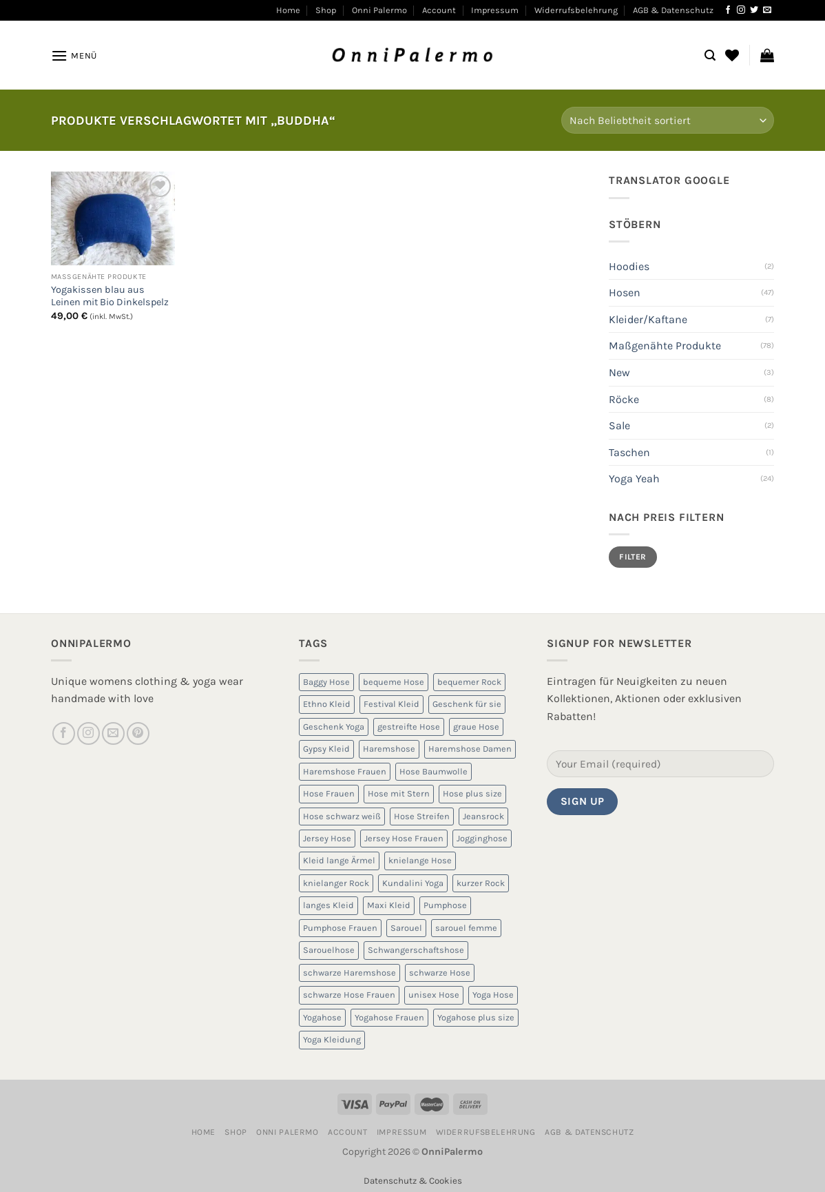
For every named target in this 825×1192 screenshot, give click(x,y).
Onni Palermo (379, 10)
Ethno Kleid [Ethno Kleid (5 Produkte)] (327, 704)
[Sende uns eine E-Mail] (767, 10)
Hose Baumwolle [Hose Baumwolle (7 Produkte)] (433, 771)
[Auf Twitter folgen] (754, 10)
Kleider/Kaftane (648, 319)
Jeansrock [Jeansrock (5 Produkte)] (483, 816)
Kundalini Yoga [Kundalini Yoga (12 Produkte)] (412, 883)
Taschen (629, 452)
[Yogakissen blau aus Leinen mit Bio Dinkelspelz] (113, 218)
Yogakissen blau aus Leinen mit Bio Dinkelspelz (110, 296)
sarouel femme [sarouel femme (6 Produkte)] (466, 928)
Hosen (624, 292)
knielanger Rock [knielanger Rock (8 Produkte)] (336, 883)
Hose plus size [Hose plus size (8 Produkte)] (472, 793)
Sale (619, 425)
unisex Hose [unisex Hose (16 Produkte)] (433, 994)
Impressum (495, 10)
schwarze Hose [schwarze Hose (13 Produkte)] (439, 972)
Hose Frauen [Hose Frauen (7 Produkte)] (329, 793)
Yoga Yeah (634, 478)
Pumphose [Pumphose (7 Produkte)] (445, 905)
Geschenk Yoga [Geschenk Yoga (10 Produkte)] (333, 726)
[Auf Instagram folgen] (741, 10)
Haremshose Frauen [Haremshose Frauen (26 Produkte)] (344, 771)
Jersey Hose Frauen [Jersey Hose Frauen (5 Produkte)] (403, 838)
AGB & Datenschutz (673, 10)
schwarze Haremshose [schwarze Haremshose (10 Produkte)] (349, 972)
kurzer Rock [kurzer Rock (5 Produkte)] (481, 883)
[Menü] (74, 55)
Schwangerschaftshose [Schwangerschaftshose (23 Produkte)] (416, 950)
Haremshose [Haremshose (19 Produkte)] (389, 748)
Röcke (624, 399)
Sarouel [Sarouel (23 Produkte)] (406, 928)
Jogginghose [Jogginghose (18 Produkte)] (482, 838)
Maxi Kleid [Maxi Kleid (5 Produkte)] (388, 905)
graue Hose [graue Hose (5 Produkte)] (476, 726)
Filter (632, 557)
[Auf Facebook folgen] (728, 10)
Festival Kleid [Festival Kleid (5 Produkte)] (391, 704)
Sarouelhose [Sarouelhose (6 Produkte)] (329, 950)
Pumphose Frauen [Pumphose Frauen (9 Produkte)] (340, 928)
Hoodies (629, 266)
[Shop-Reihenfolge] (667, 120)
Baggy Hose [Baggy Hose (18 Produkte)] (326, 682)
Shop (325, 10)
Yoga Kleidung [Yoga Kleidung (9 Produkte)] (332, 1039)
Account (439, 10)
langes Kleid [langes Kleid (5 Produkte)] (328, 905)
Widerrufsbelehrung (576, 10)
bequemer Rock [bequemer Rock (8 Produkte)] (469, 682)
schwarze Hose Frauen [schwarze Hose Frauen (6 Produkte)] (349, 994)
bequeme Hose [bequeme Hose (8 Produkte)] (393, 682)
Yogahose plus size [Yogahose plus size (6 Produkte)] (475, 1017)
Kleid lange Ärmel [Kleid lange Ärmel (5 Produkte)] (339, 860)
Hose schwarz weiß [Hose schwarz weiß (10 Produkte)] (342, 816)
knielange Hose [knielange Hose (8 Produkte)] (420, 860)
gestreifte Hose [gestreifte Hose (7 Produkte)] (408, 726)
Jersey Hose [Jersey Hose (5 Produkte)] (327, 838)
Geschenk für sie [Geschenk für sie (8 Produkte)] (466, 704)
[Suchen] (710, 55)
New (619, 372)
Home (288, 10)
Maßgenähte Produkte (665, 345)
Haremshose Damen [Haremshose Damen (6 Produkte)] (470, 748)
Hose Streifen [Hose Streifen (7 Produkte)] (422, 816)
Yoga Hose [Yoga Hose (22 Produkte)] (493, 994)
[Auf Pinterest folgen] (138, 733)
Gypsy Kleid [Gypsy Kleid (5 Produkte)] (326, 748)
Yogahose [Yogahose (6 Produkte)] (322, 1017)
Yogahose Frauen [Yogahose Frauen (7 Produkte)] (389, 1017)
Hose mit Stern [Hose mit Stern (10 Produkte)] (399, 793)
